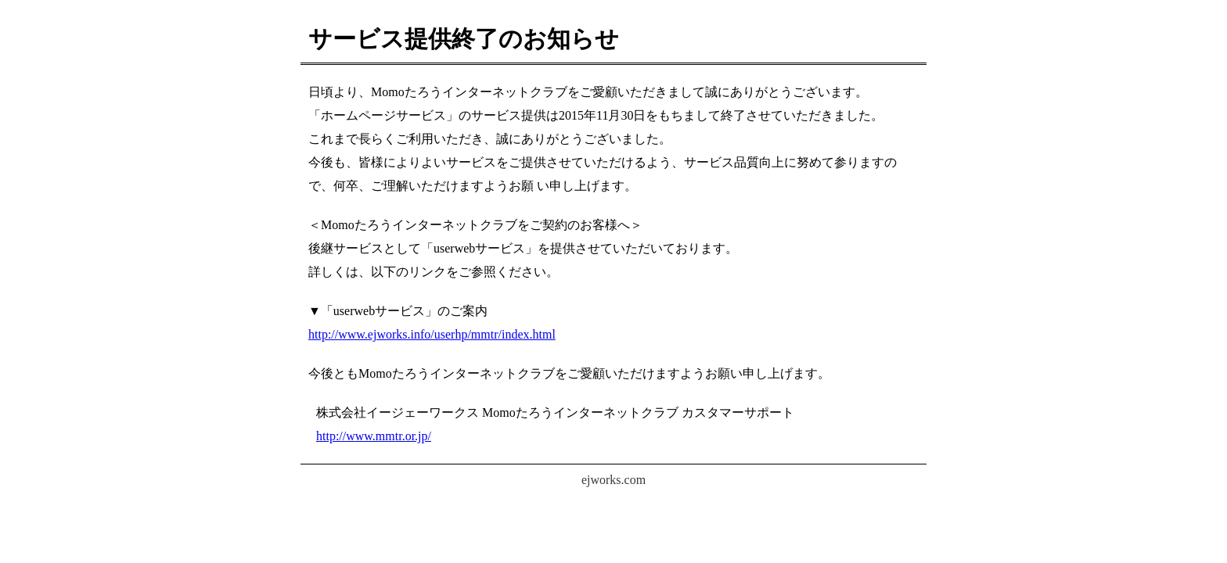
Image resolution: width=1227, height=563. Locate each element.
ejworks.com (613, 479)
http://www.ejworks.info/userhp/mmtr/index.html (432, 334)
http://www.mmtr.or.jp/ (373, 436)
